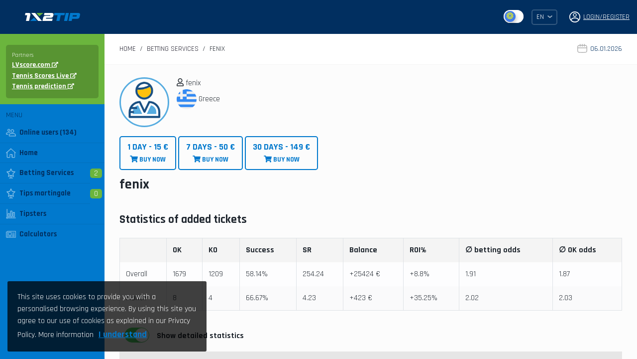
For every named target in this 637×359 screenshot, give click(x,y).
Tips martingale (38, 193)
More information (66, 335)
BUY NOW (147, 153)
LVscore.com (35, 64)
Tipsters (26, 214)
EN (544, 16)
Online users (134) (41, 133)
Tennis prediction (43, 86)
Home (22, 153)
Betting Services (40, 173)
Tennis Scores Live (44, 75)
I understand (123, 334)
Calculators (31, 234)
